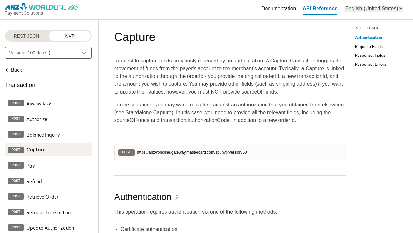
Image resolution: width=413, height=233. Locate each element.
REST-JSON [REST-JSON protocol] (26, 36)
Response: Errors (370, 64)
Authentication (368, 38)
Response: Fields (370, 55)
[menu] (373, 9)
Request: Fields (369, 47)
